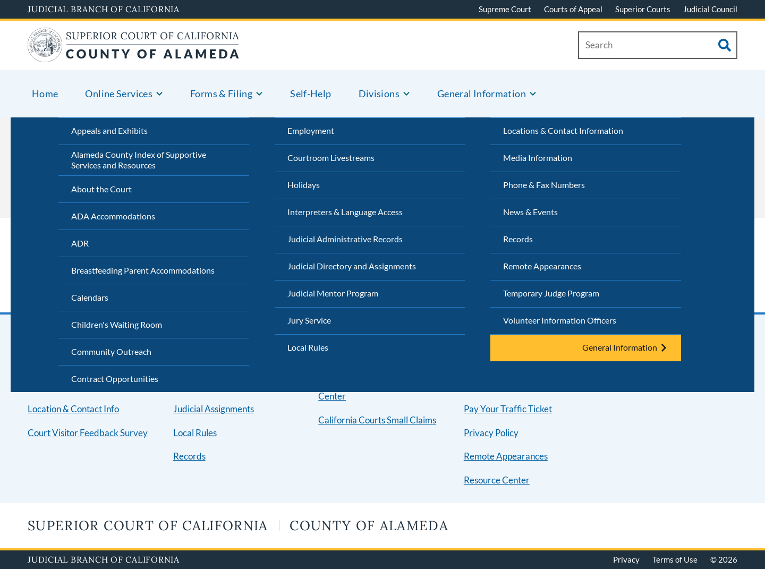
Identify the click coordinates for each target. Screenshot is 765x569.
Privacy (626, 559)
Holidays (303, 185)
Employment (310, 130)
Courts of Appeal (573, 9)
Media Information (537, 157)
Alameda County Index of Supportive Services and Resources (138, 160)
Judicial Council (710, 9)
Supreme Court (505, 9)
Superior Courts (642, 9)
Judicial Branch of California (104, 9)
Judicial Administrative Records (345, 239)
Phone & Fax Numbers (544, 185)
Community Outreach (111, 351)
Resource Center (497, 480)
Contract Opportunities (114, 378)
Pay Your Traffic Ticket (508, 408)
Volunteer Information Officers (559, 320)
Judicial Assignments (213, 408)
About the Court (101, 189)
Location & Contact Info (73, 408)
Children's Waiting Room (116, 324)
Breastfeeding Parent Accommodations (143, 270)
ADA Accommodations (113, 216)
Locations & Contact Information (563, 130)
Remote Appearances (542, 266)
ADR (80, 243)
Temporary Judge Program (551, 293)
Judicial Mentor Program (332, 293)
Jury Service (309, 320)
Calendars (89, 297)
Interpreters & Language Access (345, 212)
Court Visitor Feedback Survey (88, 432)
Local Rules (307, 347)
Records (518, 239)
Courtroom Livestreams (331, 157)
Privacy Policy (491, 432)
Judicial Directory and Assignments (351, 266)
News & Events (530, 212)
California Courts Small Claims (377, 420)
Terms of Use (675, 559)
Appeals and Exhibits (109, 130)
